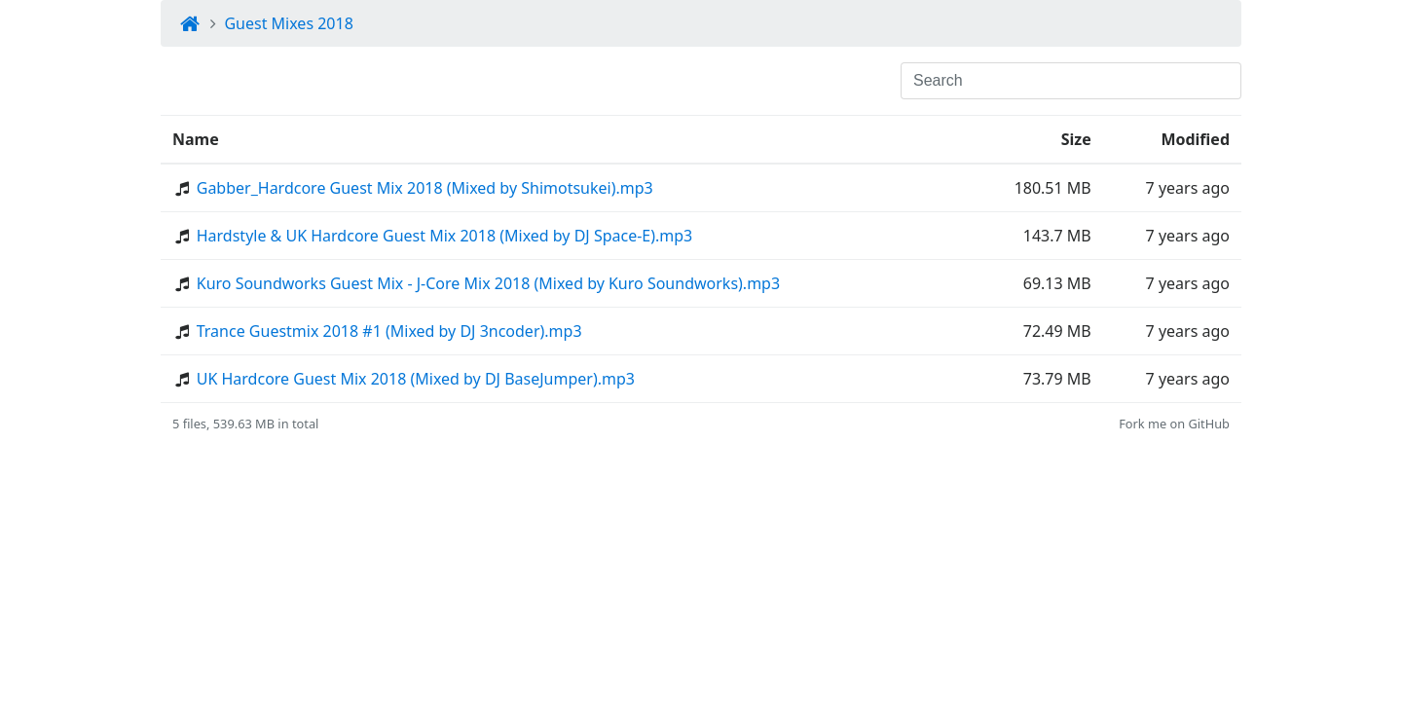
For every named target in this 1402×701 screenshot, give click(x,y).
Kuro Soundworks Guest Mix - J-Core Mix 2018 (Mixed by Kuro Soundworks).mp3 (488, 283)
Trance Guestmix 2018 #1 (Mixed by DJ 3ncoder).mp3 (389, 331)
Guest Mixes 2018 (288, 23)
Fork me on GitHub (1174, 423)
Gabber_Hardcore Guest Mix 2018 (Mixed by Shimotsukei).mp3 (425, 188)
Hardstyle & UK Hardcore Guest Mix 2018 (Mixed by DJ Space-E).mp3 (445, 235)
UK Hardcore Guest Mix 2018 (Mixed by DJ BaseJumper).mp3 (416, 378)
